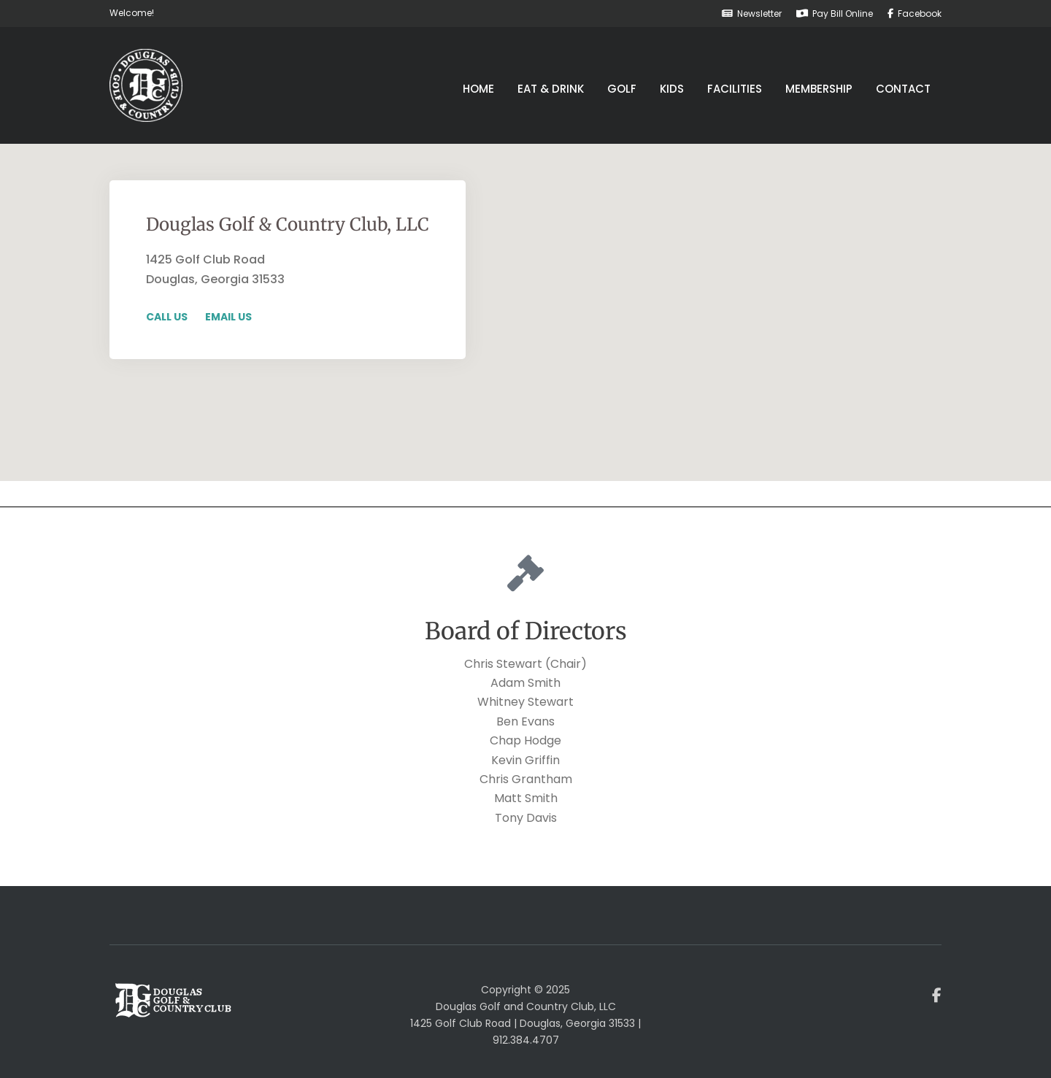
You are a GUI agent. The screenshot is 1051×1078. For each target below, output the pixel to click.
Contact (903, 88)
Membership (818, 88)
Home (478, 88)
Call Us (167, 316)
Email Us (228, 316)
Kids (672, 88)
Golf (621, 88)
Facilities (734, 88)
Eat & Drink (550, 88)
